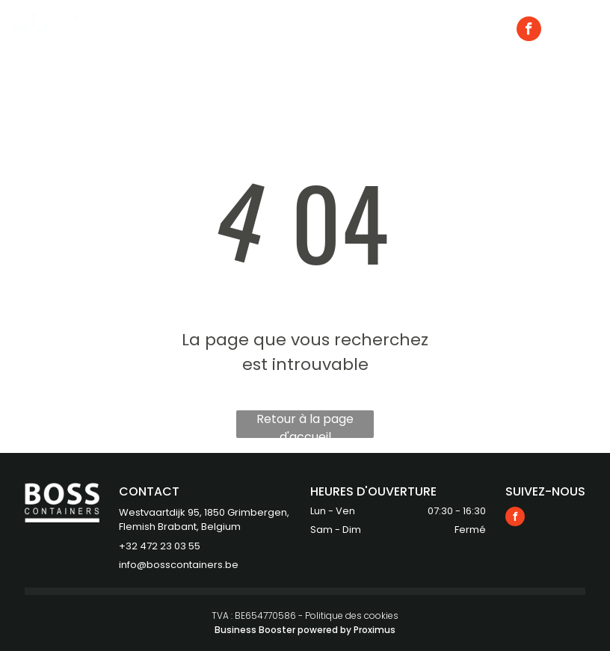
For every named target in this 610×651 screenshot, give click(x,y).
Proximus (374, 629)
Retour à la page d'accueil (305, 424)
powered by (324, 629)
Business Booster (255, 629)
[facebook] (529, 30)
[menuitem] (212, 29)
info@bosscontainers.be (178, 565)
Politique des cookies (351, 615)
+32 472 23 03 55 (159, 546)
